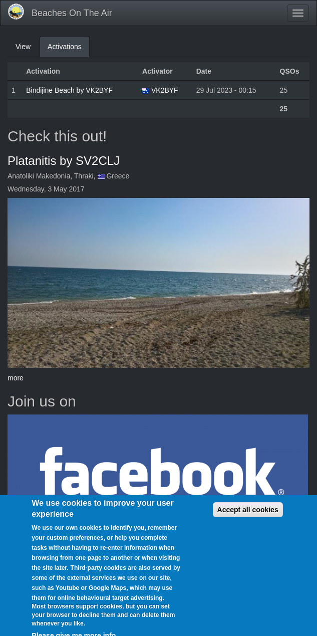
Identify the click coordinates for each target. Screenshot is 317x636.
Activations (69, 49)
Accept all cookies (247, 517)
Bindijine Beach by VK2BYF (69, 90)
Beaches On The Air (72, 13)
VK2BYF (164, 90)
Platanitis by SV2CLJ (64, 160)
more (16, 378)
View (23, 47)
